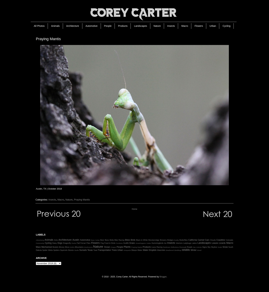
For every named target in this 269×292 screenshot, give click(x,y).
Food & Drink (109, 243)
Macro (184, 26)
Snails (220, 247)
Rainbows (166, 247)
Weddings (178, 250)
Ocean (107, 247)
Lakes (194, 243)
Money (61, 247)
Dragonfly (67, 243)
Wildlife (186, 250)
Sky (208, 247)
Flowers (199, 26)
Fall (78, 243)
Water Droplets (149, 250)
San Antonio (197, 247)
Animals (55, 26)
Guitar (149, 243)
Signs (204, 247)
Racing (159, 247)
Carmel (201, 240)
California (192, 240)
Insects (171, 26)
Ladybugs (187, 243)
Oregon (113, 247)
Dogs (59, 243)
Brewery (163, 240)
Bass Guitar (95, 240)
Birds (133, 240)
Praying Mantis (82, 199)
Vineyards (127, 250)
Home (134, 209)
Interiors (179, 243)
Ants (56, 240)
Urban (212, 26)
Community (40, 243)
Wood (199, 250)
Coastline (220, 240)
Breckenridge (153, 240)
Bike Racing (119, 240)
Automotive (92, 26)
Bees (107, 240)
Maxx (38, 247)
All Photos (39, 26)
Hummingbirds (157, 243)
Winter (194, 250)
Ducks (74, 243)
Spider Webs (47, 250)
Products (122, 26)
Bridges (170, 240)
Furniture (119, 243)
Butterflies (183, 240)
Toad (95, 250)
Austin (75, 239)
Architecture (72, 26)
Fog (102, 243)
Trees (114, 250)
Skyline (214, 247)
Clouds (213, 240)
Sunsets (83, 250)
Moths (72, 247)
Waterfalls (161, 250)
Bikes (127, 240)
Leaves (215, 243)
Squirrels (63, 250)
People (108, 26)
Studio (76, 250)
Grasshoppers (141, 243)
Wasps (134, 250)
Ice (165, 243)
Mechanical (46, 247)
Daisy (54, 243)
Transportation (104, 250)
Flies (88, 243)
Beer (102, 240)
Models (55, 247)
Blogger (163, 277)
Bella (112, 240)
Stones (71, 250)
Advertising (40, 240)
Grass (132, 243)
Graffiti (126, 243)
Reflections (175, 247)
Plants (127, 246)
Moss (67, 247)
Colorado (229, 240)
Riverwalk (182, 247)
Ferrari (83, 243)
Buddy (176, 240)
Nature (157, 26)
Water (139, 250)
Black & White (142, 240)
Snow (225, 247)
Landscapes (140, 26)
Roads (189, 247)
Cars (207, 240)
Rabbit (153, 247)
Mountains (79, 247)
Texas (90, 250)
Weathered (170, 250)
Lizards (222, 243)
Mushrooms (88, 247)
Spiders (56, 250)
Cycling (226, 26)
